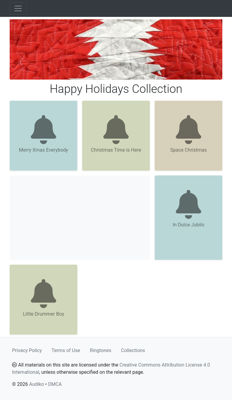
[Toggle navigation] (18, 8)
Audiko (36, 384)
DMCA (55, 384)
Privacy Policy (27, 350)
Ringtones (100, 350)
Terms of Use (66, 350)
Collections (133, 350)
